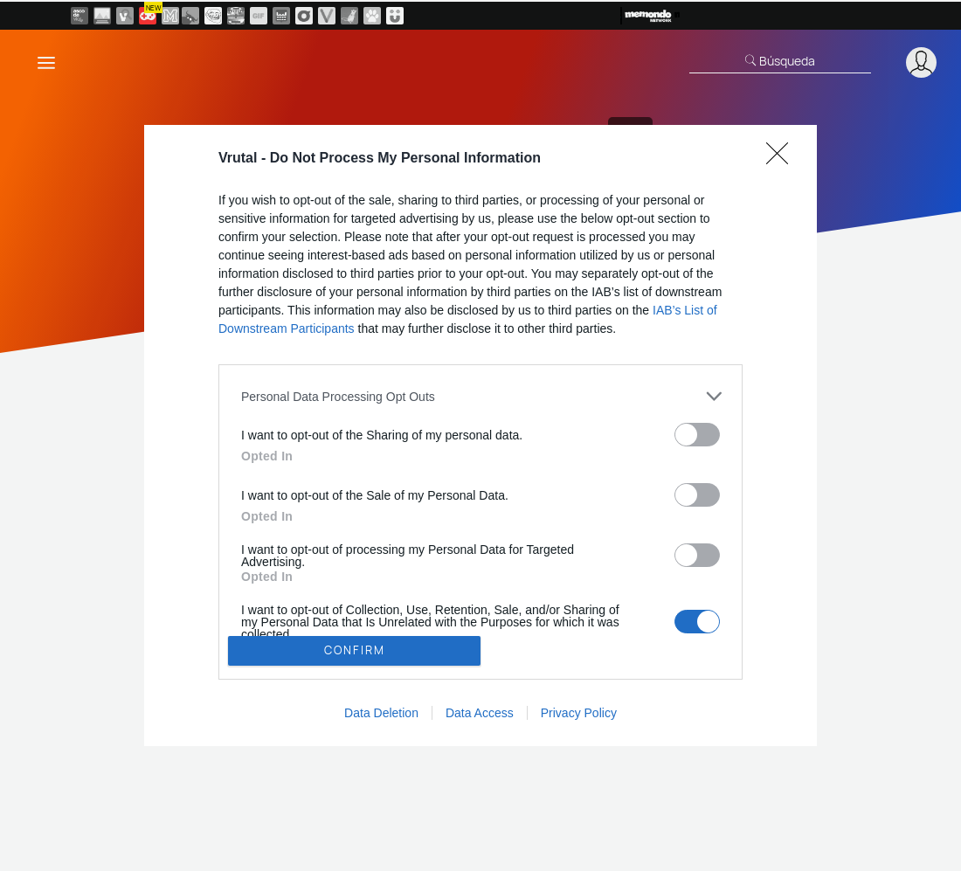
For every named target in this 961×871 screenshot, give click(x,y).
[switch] (697, 434)
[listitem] (480, 396)
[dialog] (480, 435)
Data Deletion (381, 713)
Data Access (480, 713)
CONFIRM (354, 650)
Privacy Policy (579, 713)
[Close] (782, 159)
